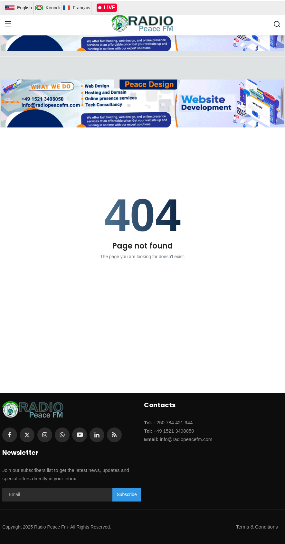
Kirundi (47, 8)
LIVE (107, 7)
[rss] (114, 434)
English (18, 8)
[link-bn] (142, 103)
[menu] (8, 24)
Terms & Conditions (257, 527)
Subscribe (127, 494)
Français (76, 8)
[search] (277, 24)
